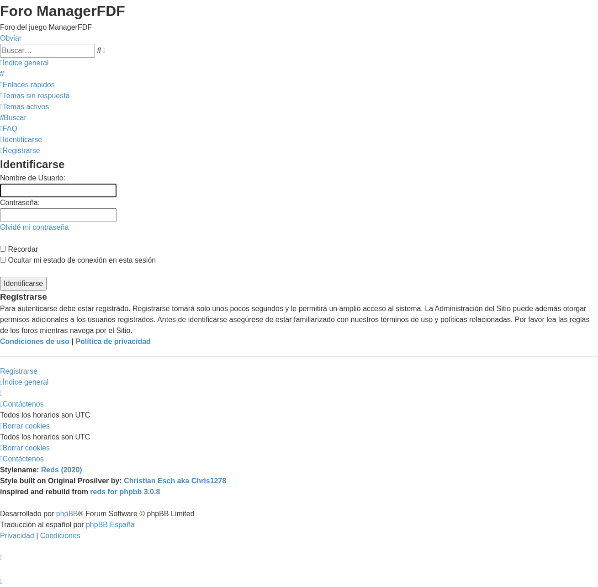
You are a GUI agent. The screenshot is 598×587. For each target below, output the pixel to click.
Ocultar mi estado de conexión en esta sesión (78, 260)
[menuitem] (2, 74)
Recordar (19, 249)
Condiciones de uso (34, 341)
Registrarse (18, 371)
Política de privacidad (113, 341)
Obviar (10, 38)
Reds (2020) (61, 470)
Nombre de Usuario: (32, 178)
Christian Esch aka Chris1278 (175, 481)
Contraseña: (20, 202)
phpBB (67, 514)
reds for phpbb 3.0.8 (125, 492)
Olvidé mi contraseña (34, 227)
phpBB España (110, 525)
